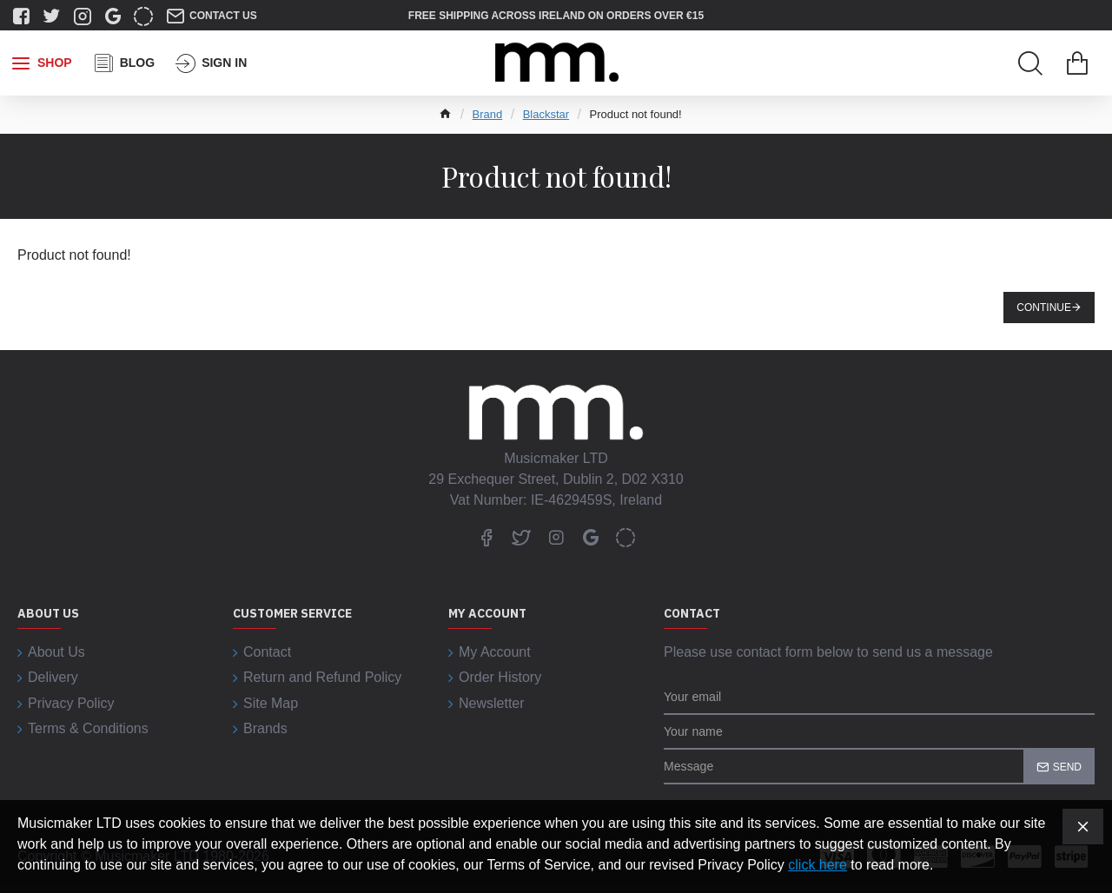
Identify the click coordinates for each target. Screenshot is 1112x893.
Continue (1043, 307)
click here (817, 864)
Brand (488, 114)
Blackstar (546, 114)
